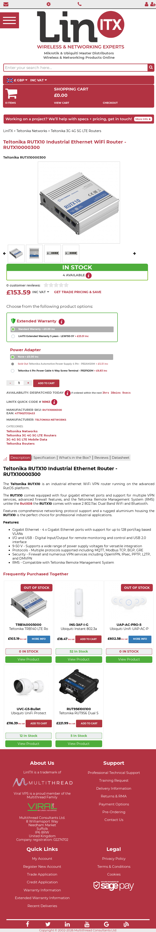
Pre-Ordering (113, 812)
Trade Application (42, 874)
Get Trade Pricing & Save (77, 292)
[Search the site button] (151, 68)
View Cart (61, 102)
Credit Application (42, 882)
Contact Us (113, 820)
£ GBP (17, 80)
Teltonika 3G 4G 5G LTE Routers (31, 435)
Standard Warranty (36, 329)
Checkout (110, 102)
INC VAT (38, 80)
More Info (39, 639)
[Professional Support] (47, 4)
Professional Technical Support (114, 772)
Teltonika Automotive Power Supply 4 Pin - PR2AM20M (63, 363)
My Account (42, 858)
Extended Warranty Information (42, 898)
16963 (46, 402)
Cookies (113, 874)
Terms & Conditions (113, 866)
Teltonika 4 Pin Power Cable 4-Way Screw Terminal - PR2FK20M (62, 370)
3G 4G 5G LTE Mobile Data (26, 439)
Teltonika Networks (22, 431)
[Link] (27, 924)
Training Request (114, 780)
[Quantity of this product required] (19, 383)
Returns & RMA (114, 796)
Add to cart (88, 639)
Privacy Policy (114, 858)
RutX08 (26, 504)
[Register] (153, 4)
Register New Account (42, 866)
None (28, 356)
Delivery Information (113, 788)
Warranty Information (42, 890)
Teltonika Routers (20, 443)
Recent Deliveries (42, 906)
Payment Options (114, 804)
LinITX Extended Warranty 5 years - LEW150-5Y (53, 336)
